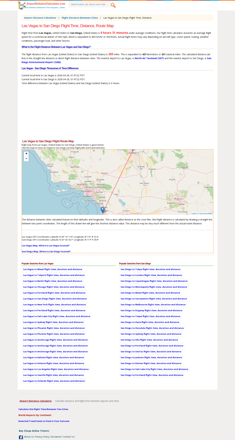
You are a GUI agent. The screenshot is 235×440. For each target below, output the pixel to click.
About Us (29, 436)
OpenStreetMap (206, 214)
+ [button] (26, 154)
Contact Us (68, 436)
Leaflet (193, 214)
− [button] (26, 159)
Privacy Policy (42, 436)
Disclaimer (56, 436)
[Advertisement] (117, 113)
